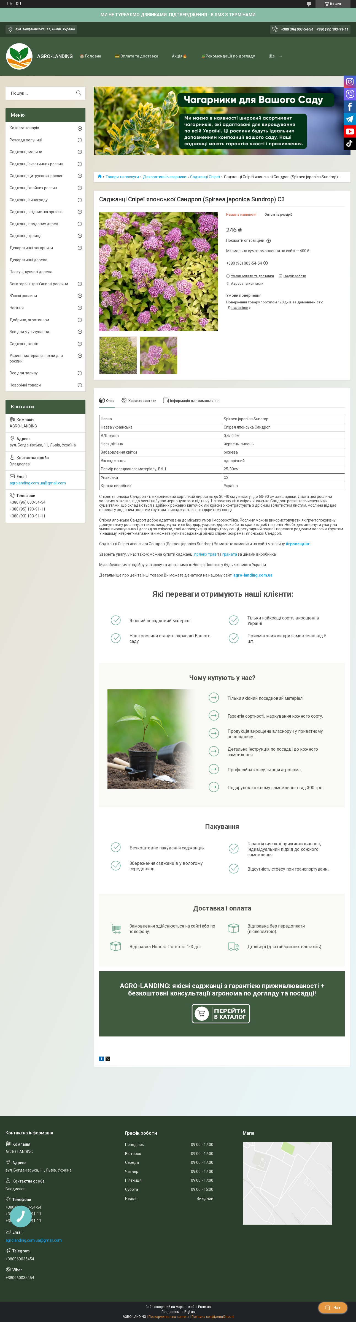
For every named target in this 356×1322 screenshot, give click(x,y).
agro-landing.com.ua (253, 575)
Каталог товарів (24, 128)
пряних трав (205, 554)
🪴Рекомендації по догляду (228, 56)
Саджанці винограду (29, 200)
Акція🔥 (179, 56)
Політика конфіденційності (213, 1317)
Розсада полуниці (26, 140)
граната (229, 554)
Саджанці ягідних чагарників (36, 212)
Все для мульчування (29, 332)
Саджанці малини (26, 152)
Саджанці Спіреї (205, 177)
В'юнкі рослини (23, 296)
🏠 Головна (90, 56)
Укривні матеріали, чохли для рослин (36, 358)
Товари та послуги (122, 177)
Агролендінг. (298, 544)
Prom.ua (204, 1307)
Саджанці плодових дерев (34, 224)
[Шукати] (78, 93)
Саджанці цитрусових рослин (36, 176)
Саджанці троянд (26, 236)
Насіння (17, 308)
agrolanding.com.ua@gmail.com (38, 483)
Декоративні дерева (28, 260)
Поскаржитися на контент (169, 1317)
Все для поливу (24, 373)
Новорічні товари (25, 385)
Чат (333, 1307)
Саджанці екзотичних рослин (36, 164)
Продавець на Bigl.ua (178, 1312)
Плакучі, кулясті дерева (31, 272)
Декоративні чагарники (164, 177)
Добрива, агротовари (29, 320)
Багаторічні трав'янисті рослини (39, 284)
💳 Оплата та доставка (136, 56)
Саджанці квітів (24, 344)
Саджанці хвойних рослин (33, 188)
